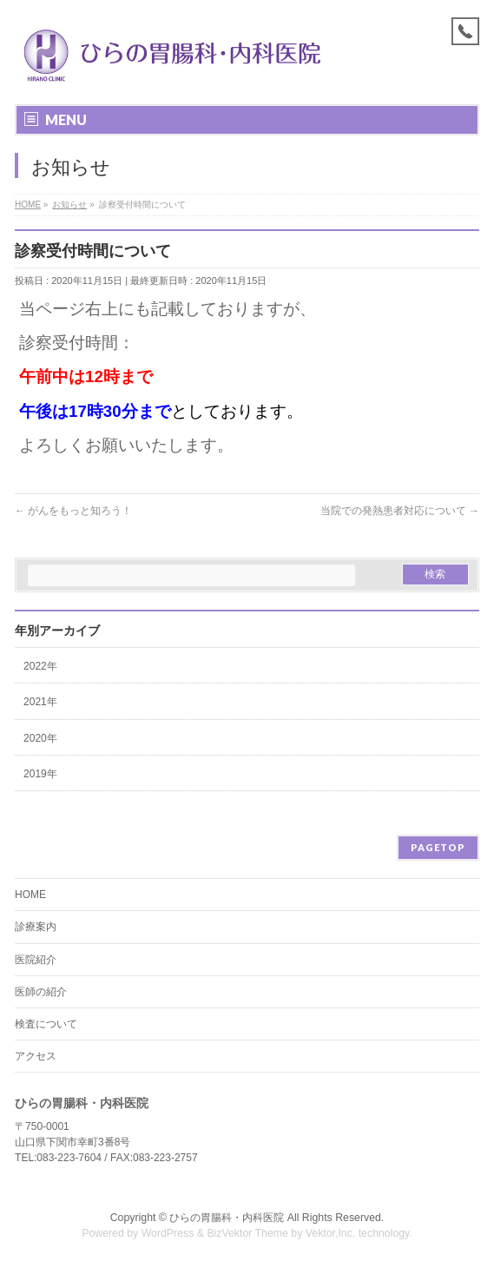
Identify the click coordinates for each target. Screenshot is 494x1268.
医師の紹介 (41, 992)
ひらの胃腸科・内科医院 (226, 1218)
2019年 (40, 774)
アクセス (35, 1056)
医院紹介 (35, 960)
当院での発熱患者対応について (399, 511)
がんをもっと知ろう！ (73, 511)
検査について (46, 1024)
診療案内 (35, 927)
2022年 (40, 666)
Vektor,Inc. (331, 1233)
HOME (30, 894)
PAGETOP (438, 847)
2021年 (40, 702)
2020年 (40, 738)
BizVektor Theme (247, 1233)
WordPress (168, 1233)
